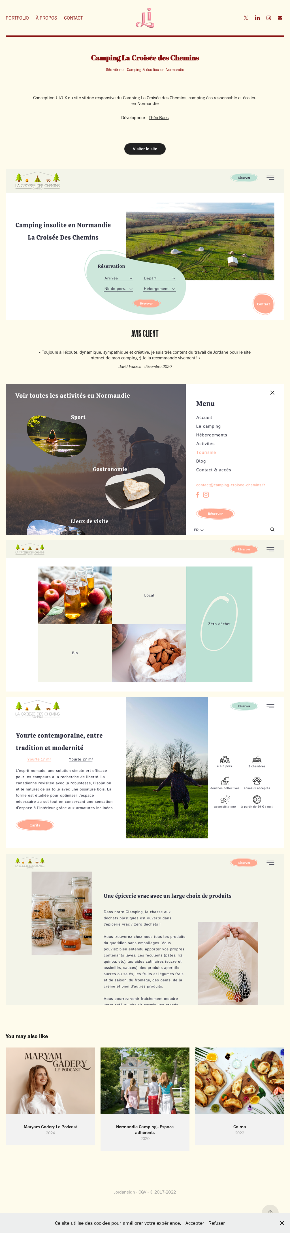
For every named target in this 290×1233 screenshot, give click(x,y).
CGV (142, 1192)
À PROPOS (46, 18)
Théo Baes (159, 117)
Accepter (194, 1223)
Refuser (216, 1223)
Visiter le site (145, 149)
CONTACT (73, 18)
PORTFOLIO (17, 18)
